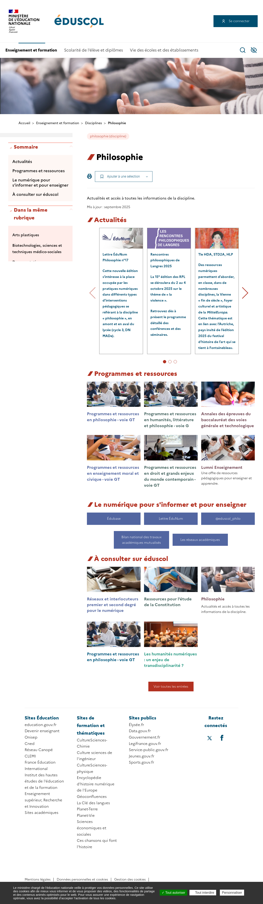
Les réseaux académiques (200, 540)
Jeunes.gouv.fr (141, 756)
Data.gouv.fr (140, 731)
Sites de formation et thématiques (91, 725)
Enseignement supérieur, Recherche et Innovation (43, 800)
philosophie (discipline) (108, 136)
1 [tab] (164, 361)
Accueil (24, 123)
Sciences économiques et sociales (91, 827)
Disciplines (93, 123)
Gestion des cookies (130, 879)
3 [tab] (175, 361)
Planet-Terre (87, 809)
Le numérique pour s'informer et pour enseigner (40, 183)
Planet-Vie (86, 815)
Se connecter (239, 21)
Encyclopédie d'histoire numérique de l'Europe (95, 784)
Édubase (113, 518)
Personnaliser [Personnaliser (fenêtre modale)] (232, 892)
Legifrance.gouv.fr (145, 743)
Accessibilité (253, 50)
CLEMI (30, 756)
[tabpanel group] (121, 291)
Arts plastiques (25, 235)
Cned (30, 743)
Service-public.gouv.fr (148, 750)
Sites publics (142, 718)
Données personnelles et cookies (82, 879)
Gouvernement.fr (144, 737)
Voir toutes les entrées (170, 686)
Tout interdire (202, 892)
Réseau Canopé (39, 750)
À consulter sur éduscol (35, 194)
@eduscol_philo (228, 518)
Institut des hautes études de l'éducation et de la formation (44, 781)
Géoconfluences (92, 796)
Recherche (242, 50)
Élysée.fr (136, 725)
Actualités (22, 161)
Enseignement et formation (31, 50)
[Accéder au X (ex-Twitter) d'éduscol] (210, 738)
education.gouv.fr (41, 725)
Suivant (242, 293)
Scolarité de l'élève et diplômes (93, 50)
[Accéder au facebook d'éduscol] (222, 737)
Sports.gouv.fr (141, 762)
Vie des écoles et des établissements (164, 50)
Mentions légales (38, 879)
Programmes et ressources (38, 170)
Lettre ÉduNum (170, 518)
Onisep (31, 737)
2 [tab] (170, 361)
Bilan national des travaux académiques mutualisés (141, 539)
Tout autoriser (173, 892)
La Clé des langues (93, 803)
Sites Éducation (42, 718)
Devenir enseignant (42, 731)
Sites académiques (41, 812)
